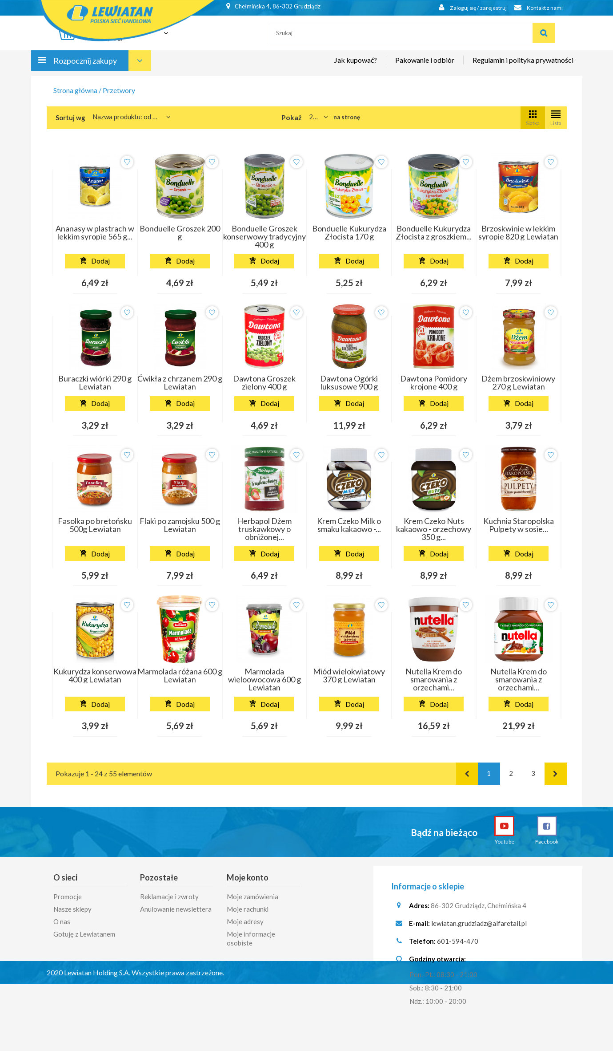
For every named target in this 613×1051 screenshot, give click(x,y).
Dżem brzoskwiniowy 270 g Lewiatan (518, 382)
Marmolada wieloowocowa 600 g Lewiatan (264, 679)
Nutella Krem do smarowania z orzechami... (433, 679)
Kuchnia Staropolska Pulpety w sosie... (518, 525)
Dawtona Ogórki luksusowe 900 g (349, 382)
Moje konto (247, 877)
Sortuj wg (70, 118)
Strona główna (75, 90)
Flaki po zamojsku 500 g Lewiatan (180, 525)
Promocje (67, 897)
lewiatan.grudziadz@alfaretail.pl (479, 926)
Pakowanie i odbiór (424, 65)
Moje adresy (245, 921)
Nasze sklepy (72, 909)
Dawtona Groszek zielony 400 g (264, 382)
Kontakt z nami (536, 8)
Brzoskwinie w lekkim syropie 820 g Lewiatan (518, 232)
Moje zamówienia (252, 897)
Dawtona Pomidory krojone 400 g (433, 382)
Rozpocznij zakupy (85, 66)
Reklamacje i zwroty (169, 897)
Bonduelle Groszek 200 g (180, 232)
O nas (61, 921)
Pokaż (291, 117)
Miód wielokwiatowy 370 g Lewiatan (349, 675)
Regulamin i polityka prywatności (523, 65)
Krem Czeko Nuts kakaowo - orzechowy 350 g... (433, 529)
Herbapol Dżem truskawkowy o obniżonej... (264, 529)
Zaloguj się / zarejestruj (466, 8)
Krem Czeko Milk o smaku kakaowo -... (349, 525)
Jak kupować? (355, 65)
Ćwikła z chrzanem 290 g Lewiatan (179, 382)
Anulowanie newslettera (176, 909)
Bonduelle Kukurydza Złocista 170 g (349, 232)
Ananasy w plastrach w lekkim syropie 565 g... (95, 232)
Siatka (533, 117)
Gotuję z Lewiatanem (84, 934)
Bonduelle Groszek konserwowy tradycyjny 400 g (264, 236)
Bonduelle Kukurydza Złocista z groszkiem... (434, 232)
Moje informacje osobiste (251, 938)
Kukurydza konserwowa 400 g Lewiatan (94, 675)
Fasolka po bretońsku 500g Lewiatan (95, 525)
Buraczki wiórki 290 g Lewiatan (95, 382)
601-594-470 (457, 944)
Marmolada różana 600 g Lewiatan (179, 675)
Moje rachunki (247, 909)
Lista (555, 117)
